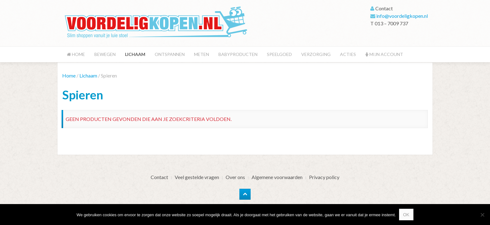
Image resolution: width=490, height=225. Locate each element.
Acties (348, 54)
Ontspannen (170, 54)
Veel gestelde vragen (197, 177)
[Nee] (482, 215)
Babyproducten (238, 54)
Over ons (235, 177)
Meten (201, 54)
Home (76, 54)
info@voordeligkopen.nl (402, 16)
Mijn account (384, 54)
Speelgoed (279, 54)
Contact (159, 177)
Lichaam (135, 54)
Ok (406, 214)
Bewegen (105, 54)
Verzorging (316, 54)
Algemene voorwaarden (277, 177)
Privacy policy (324, 177)
